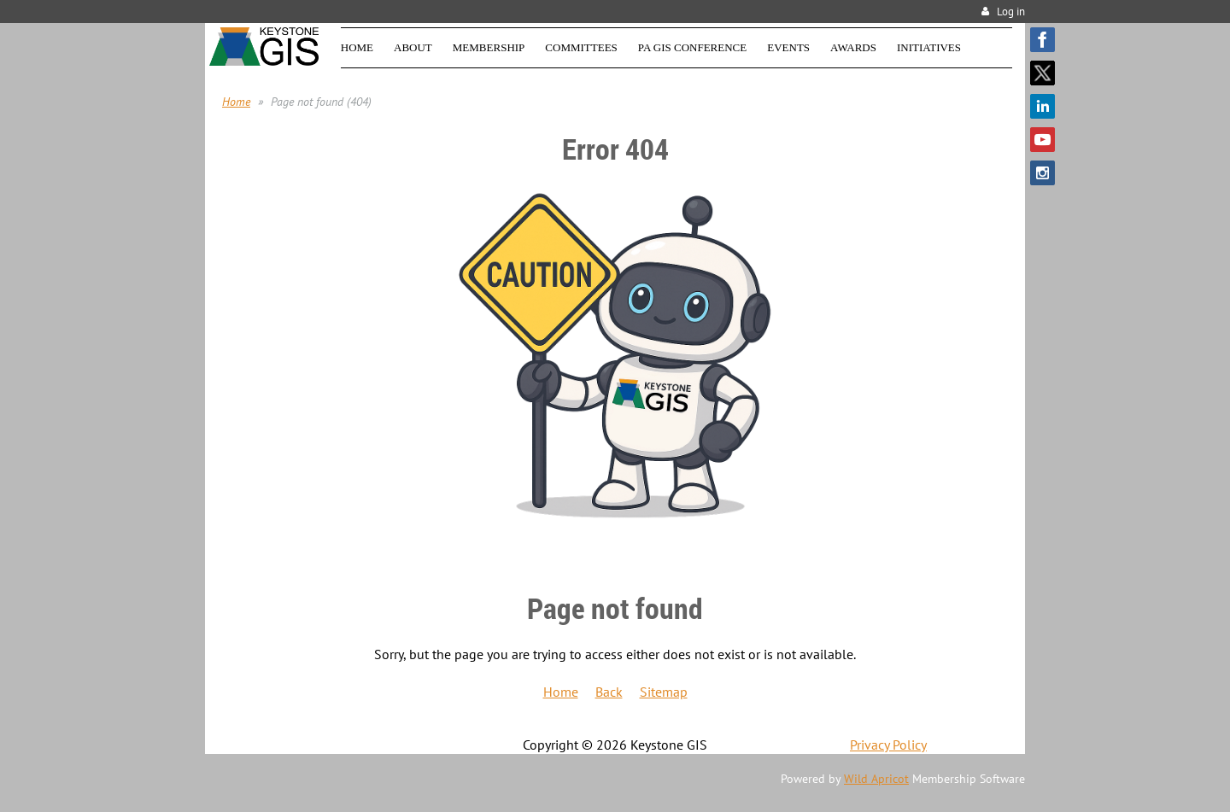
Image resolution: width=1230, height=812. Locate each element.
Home (236, 101)
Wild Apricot (876, 778)
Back (609, 691)
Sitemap (664, 691)
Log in (1011, 11)
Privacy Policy (888, 744)
